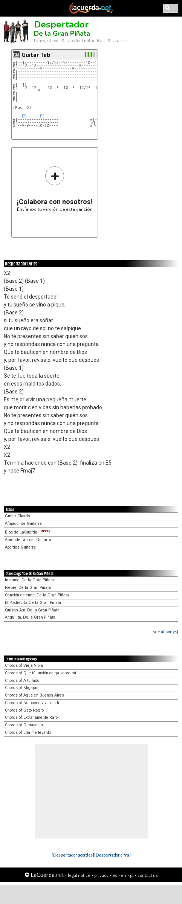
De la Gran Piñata (62, 33)
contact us (148, 875)
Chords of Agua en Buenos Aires (34, 695)
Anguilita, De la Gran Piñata (30, 617)
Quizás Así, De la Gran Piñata (32, 610)
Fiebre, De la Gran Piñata (28, 587)
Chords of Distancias (24, 725)
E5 (24, 116)
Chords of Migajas (21, 687)
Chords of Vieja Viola (24, 665)
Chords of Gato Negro (24, 710)
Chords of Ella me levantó (28, 732)
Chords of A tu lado (22, 680)
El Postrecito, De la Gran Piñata (33, 602)
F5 (42, 116)
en (123, 875)
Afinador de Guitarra (23, 523)
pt (132, 875)
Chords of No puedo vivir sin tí (32, 702)
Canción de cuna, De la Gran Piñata (37, 595)
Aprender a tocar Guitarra (28, 539)
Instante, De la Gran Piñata (29, 580)
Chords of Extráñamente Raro (31, 717)
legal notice (79, 875)
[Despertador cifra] (112, 854)
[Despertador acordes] (73, 854)
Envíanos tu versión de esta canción (55, 188)
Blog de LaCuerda (28, 532)
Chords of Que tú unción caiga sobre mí (40, 673)
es (114, 875)
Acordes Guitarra (20, 547)
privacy (101, 875)
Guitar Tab (35, 55)
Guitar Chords (17, 516)
